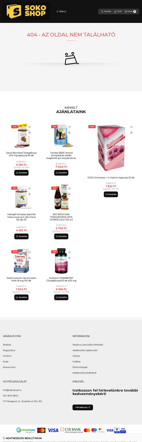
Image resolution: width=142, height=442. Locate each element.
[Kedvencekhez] (131, 127)
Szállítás (76, 361)
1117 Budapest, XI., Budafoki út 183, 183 (22, 401)
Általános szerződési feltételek (88, 344)
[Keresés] (106, 11)
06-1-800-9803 (10, 395)
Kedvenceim (9, 367)
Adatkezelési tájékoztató (85, 350)
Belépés (7, 344)
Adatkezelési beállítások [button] (84, 373)
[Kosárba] (111, 194)
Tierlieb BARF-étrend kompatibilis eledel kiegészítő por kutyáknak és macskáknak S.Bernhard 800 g (61, 158)
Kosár (6, 361)
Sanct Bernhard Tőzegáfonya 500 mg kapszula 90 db (21, 154)
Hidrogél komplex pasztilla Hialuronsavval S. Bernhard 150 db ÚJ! (21, 217)
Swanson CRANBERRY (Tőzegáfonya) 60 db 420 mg (61, 279)
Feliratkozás (83, 407)
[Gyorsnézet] (131, 133)
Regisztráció (9, 350)
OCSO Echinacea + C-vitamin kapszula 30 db (111, 177)
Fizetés (76, 356)
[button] (61, 11)
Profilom (7, 356)
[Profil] (118, 11)
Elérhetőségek (80, 367)
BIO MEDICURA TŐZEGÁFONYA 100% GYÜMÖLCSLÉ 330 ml (61, 217)
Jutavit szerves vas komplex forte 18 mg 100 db (21, 279)
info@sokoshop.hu (12, 390)
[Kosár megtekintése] (130, 11)
